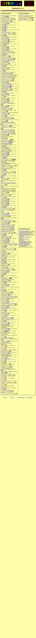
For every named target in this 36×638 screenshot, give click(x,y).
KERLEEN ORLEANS (5, 203)
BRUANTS (3, 95)
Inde (12, 52)
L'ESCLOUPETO (4, 149)
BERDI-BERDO (4, 67)
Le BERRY (3, 69)
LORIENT (11, 53)
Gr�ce (14, 210)
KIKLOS (3, 210)
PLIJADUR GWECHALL (6, 305)
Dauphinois (8, 369)
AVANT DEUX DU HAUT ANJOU (7, 60)
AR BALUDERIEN (4, 27)
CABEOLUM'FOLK (5, 107)
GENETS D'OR (4, 168)
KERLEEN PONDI (5, 205)
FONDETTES (12, 322)
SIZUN (13, 240)
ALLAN (12, 368)
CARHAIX (7, 127)
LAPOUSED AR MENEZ (6, 240)
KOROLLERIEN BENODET (6, 222)
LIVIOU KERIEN (4, 245)
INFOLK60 (3, 188)
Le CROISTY (12, 46)
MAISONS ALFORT (13, 147)
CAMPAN (3, 297)
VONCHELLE (4, 371)
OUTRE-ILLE (4, 289)
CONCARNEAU (14, 39)
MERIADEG (3, 261)
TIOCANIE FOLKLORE (5, 352)
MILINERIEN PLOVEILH (6, 270)
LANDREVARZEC (12, 36)
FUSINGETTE (4, 161)
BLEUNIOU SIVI (4, 79)
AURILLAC (15, 83)
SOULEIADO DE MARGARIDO (7, 337)
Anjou (15, 123)
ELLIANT (11, 43)
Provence (15, 338)
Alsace (12, 183)
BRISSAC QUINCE (5, 123)
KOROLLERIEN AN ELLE (6, 219)
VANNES (8, 175)
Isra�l (15, 180)
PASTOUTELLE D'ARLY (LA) (7, 293)
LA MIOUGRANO (22, 241)
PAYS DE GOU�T (5, 301)
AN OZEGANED (4, 22)
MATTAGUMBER (4, 263)
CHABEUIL (12, 107)
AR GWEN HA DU (5, 36)
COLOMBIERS (13, 62)
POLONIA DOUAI (4, 310)
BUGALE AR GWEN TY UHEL (7, 102)
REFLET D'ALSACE (5, 322)
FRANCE (5, 397)
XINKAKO (3, 387)
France (22, 8)
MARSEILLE (3, 52)
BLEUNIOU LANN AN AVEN (6, 76)
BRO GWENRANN (5, 93)
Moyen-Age (5, 255)
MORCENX (11, 119)
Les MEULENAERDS (5, 268)
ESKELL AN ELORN (5, 151)
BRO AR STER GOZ (5, 90)
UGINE (15, 293)
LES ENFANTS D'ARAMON (24, 232)
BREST (15, 340)
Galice (16, 286)
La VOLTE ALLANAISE (5, 368)
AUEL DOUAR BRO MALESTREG (8, 57)
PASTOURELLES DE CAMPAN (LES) (8, 296)
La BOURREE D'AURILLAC (6, 83)
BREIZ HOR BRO (4, 88)
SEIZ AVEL (3, 333)
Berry (10, 160)
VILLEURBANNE (8, 335)
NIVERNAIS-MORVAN (5, 279)
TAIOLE (2, 345)
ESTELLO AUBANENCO (24, 234)
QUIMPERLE (9, 173)
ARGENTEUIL (4, 103)
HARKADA (3, 180)
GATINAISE (3, 166)
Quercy (7, 56)
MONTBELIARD (9, 265)
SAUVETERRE (4, 244)
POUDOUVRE (4, 312)
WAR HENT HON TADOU (6, 373)
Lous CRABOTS (4, 247)
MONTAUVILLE (8, 196)
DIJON (14, 141)
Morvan (7, 142)
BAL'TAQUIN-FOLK (5, 62)
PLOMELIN (14, 270)
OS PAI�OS (3, 286)
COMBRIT (8, 217)
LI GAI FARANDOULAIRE (24, 239)
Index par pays (30, 397)
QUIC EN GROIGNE (5, 319)
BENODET (15, 222)
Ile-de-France (8, 167)
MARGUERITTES (4, 338)
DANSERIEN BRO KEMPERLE (7, 129)
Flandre (2, 96)
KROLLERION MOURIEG (6, 238)
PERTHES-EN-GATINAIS (12, 166)
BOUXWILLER (5, 304)
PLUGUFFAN (13, 212)
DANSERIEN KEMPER (5, 134)
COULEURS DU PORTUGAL (7, 125)
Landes (4, 121)
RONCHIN (8, 95)
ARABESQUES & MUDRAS (6, 50)
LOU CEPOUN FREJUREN (24, 231)
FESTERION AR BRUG (6, 154)
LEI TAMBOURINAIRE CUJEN (25, 245)
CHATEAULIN (4, 19)
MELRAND (12, 105)
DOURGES (7, 385)
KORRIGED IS (4, 233)
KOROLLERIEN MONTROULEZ (7, 226)
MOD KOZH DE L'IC (5, 272)
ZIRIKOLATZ (3, 392)
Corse (7, 253)
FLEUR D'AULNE (4, 156)
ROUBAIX (12, 236)
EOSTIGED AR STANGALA (6, 143)
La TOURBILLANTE (5, 354)
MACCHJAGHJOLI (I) (5, 252)
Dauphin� (8, 109)
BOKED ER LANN (5, 81)
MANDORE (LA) (4, 254)
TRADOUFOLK (4, 356)
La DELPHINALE (4, 139)
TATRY (2, 347)
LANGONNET (4, 221)
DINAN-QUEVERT (11, 312)
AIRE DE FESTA (4, 15)
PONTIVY (11, 205)
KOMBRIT (3, 217)
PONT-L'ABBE (13, 48)
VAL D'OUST (3, 361)
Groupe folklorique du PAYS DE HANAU (9, 303)
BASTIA (12, 252)
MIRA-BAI (3, 275)
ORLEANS (13, 203)
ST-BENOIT (12, 324)
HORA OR (3, 186)
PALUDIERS (3, 291)
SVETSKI (3, 343)
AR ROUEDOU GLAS (5, 39)
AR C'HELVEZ (4, 34)
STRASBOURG (9, 383)
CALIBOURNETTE (5, 112)
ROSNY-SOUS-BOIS (13, 88)
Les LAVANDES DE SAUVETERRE (8, 243)
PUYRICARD (9, 259)
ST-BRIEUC (11, 301)
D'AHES (3, 127)
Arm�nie (7, 278)
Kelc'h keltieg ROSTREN (6, 328)
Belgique (21, 16)
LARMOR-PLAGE (12, 81)
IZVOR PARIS (4, 191)
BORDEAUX (13, 201)
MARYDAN (3, 259)
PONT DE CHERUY (9, 250)
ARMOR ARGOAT (4, 53)
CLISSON (13, 284)
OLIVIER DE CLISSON (5, 284)
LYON (7, 136)
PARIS (10, 15)
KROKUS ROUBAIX (5, 236)
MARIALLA (3, 256)
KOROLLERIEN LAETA (6, 224)
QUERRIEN (11, 245)
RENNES (15, 125)
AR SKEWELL (4, 41)
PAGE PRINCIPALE (21, 397)
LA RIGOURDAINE (5, 324)
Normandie (8, 367)
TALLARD (7, 345)
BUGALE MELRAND (5, 105)
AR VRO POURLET (5, 46)
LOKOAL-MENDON (12, 22)
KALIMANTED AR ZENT (6, 198)
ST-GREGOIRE (10, 289)
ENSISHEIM (7, 347)
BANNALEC (11, 29)
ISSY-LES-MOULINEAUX (12, 277)
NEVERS (13, 279)
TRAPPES (8, 333)
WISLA (2, 385)
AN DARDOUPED (4, 20)
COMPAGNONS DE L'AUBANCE (7, 122)
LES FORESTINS (5, 158)
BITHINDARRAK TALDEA (6, 74)
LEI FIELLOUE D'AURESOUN (25, 237)
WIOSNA (3, 383)
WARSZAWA (3, 376)
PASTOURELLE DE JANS (6, 298)
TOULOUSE (10, 315)
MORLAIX (3, 228)
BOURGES (10, 282)
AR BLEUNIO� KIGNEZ (6, 32)
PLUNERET (13, 154)
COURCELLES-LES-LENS (10, 194)
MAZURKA (3, 265)
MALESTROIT (4, 59)
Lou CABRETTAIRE (5, 110)
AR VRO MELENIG (5, 43)
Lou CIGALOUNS (4, 119)
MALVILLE (10, 168)
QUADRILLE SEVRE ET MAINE (7, 317)
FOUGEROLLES (11, 67)
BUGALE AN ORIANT (5, 100)
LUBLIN (2, 250)
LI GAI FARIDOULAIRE (6, 163)
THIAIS (9, 161)
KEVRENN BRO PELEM (6, 208)
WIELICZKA (3, 380)
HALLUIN (14, 215)
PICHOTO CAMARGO (23, 242)
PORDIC (12, 272)
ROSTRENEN (14, 328)
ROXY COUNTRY (4, 330)
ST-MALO (12, 319)
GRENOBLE (11, 139)
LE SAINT (14, 198)
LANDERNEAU (13, 151)
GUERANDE (12, 93)
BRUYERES (3, 97)
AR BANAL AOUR (4, 29)
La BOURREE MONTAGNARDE (7, 86)
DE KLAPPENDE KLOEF (6, 215)
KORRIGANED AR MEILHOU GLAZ (8, 229)
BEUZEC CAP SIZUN (11, 97)
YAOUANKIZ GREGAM (6, 390)
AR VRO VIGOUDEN (5, 48)
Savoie (7, 295)
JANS (13, 298)
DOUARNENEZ (11, 233)
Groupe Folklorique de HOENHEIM (8, 182)
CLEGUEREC (4, 133)
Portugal (8, 126)
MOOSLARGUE (12, 263)
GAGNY (12, 55)
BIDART (7, 387)
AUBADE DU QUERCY (6, 55)
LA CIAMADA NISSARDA (6, 117)
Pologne (7, 195)
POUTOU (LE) (4, 315)
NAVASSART (4, 277)
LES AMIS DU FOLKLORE (24, 15)
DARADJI (3, 136)
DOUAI (10, 310)
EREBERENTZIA (4, 147)
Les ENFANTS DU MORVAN (7, 141)
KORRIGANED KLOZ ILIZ (6, 231)
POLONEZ (3, 308)
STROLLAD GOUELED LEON (7, 340)
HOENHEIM (3, 183)
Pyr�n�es (13, 297)
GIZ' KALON (3, 173)
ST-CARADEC (10, 361)
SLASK (2, 335)
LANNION (8, 256)
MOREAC (14, 238)
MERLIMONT (9, 308)
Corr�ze (4, 111)
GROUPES (12, 397)
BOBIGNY (8, 186)
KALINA (2, 194)
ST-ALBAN (11, 156)
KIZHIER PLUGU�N (5, 212)
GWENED (3, 175)
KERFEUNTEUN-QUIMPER (6, 144)
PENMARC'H (14, 305)
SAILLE (10, 27)
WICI (2, 378)
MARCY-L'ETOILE (13, 354)
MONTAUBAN (11, 356)
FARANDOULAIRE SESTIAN (24, 235)
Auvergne (8, 85)
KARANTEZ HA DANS (5, 201)
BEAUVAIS (8, 188)
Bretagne (8, 89)
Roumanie (3, 116)
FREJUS (11, 330)
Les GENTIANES (4, 171)
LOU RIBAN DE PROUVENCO (25, 243)
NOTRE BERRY (4, 282)
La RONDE (3, 326)
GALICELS (3, 165)
